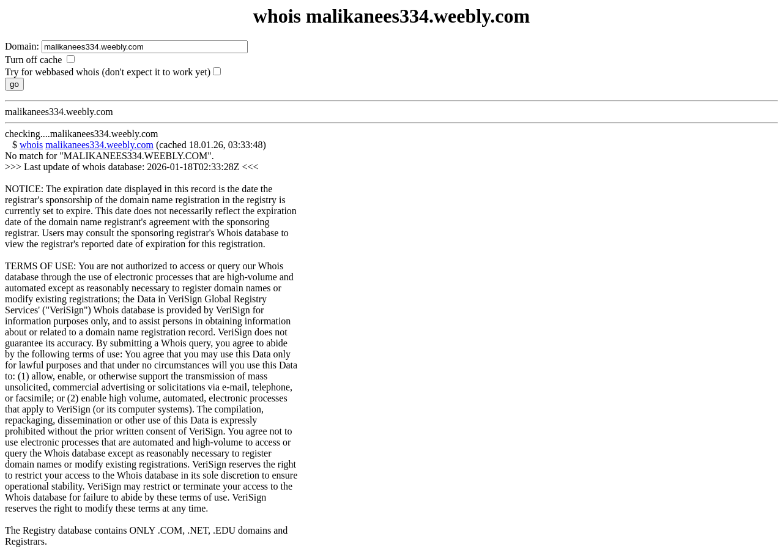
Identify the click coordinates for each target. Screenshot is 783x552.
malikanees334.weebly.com (99, 145)
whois (31, 145)
